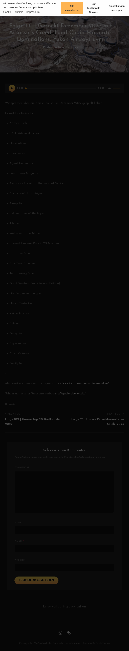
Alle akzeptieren (71, 8)
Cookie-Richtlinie (13, 12)
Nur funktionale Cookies (93, 8)
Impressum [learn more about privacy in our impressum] (33, 12)
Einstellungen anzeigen (117, 8)
